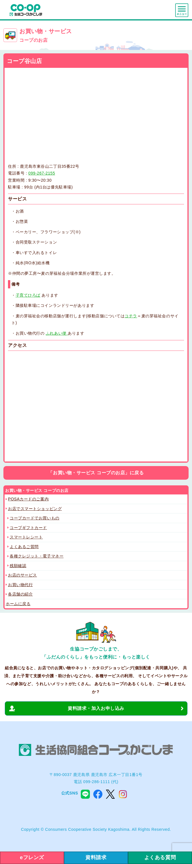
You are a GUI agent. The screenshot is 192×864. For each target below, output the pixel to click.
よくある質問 (160, 857)
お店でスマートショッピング (35, 508)
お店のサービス (22, 575)
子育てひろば (28, 295)
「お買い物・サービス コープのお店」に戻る (96, 472)
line (85, 794)
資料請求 (95, 857)
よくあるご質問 (24, 546)
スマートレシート (26, 537)
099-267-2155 (41, 173)
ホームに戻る (18, 603)
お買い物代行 (20, 584)
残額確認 (18, 565)
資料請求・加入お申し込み (96, 708)
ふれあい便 (57, 333)
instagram (122, 794)
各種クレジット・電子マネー (36, 556)
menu (182, 10)
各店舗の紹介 (20, 594)
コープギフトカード (28, 527)
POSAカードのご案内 (28, 499)
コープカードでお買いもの (34, 518)
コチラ (131, 316)
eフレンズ (32, 857)
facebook (97, 794)
